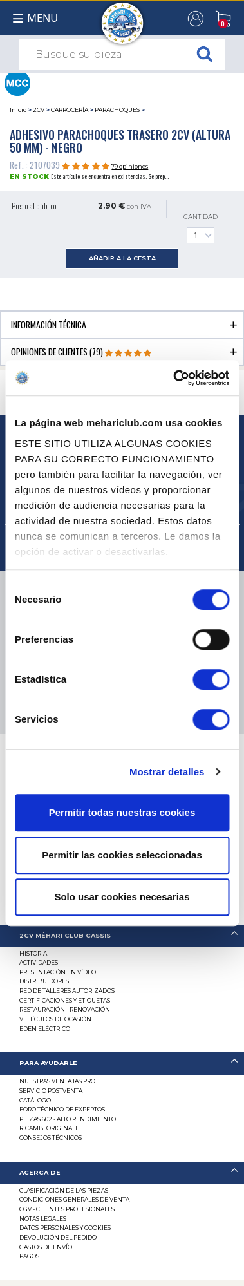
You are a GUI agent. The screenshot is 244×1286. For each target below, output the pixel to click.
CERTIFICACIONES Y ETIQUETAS (64, 1000)
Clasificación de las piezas (63, 1190)
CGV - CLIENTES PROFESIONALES (67, 1209)
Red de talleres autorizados (67, 990)
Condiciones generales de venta (74, 1199)
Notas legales (42, 1218)
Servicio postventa (50, 1090)
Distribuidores (44, 981)
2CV (38, 109)
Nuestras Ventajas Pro (57, 1080)
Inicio (18, 109)
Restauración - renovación (64, 1009)
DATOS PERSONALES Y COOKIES (65, 1227)
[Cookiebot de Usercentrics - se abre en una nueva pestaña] (174, 378)
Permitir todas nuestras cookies (122, 812)
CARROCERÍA (69, 109)
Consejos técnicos (50, 1137)
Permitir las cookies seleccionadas (122, 854)
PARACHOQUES (117, 109)
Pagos (29, 1256)
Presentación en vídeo (57, 972)
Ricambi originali (48, 1127)
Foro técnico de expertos (62, 1109)
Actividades (38, 962)
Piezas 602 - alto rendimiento (67, 1118)
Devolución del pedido (58, 1237)
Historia (33, 953)
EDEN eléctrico (44, 1028)
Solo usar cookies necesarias (121, 896)
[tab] (122, 324)
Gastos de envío (45, 1247)
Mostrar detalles (167, 771)
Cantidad (200, 228)
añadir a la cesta (122, 257)
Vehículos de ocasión (55, 1019)
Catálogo (35, 1100)
